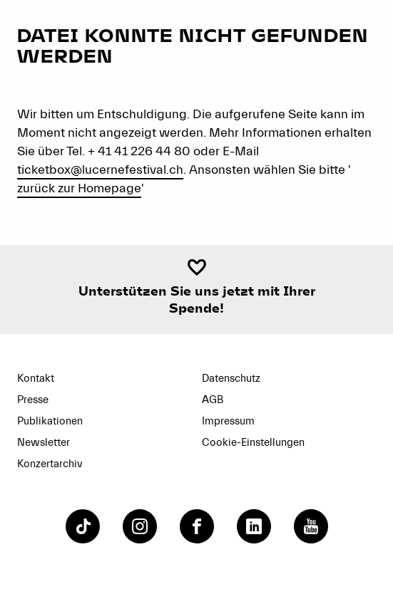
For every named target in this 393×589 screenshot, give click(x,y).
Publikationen (50, 421)
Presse (33, 400)
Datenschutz (231, 378)
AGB (212, 400)
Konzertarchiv (50, 464)
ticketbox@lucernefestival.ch (100, 169)
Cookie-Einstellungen (253, 443)
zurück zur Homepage (79, 188)
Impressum (228, 421)
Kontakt (35, 378)
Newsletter (43, 443)
